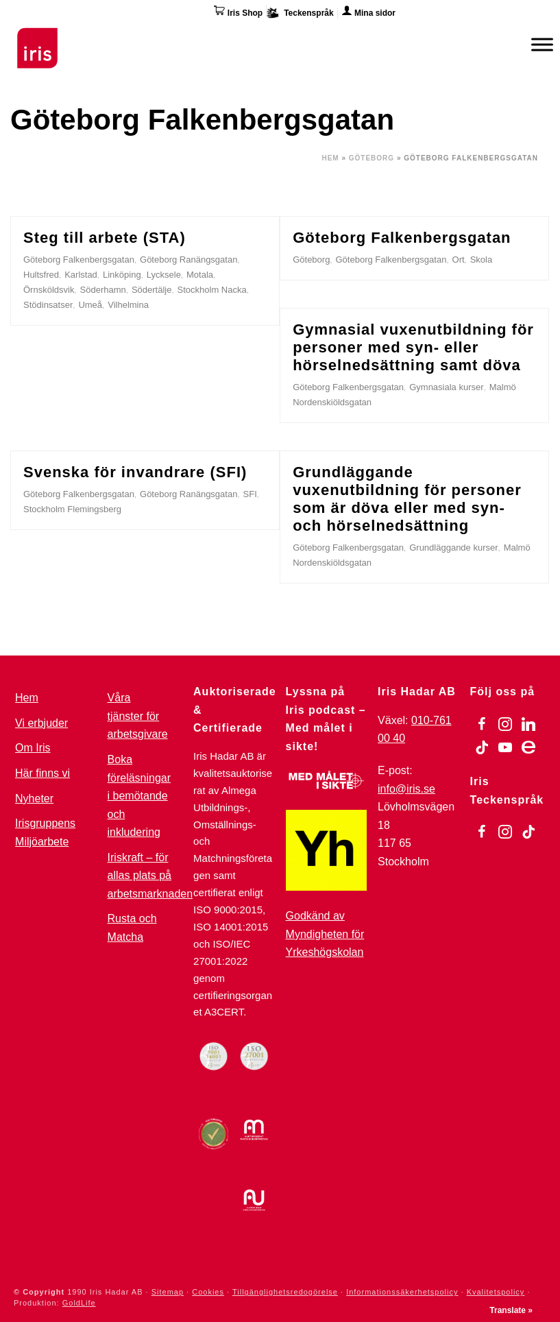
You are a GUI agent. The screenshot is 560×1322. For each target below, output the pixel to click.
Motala (199, 274)
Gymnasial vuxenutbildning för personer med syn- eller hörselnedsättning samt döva (413, 347)
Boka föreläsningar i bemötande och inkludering (139, 796)
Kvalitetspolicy (496, 1292)
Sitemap (167, 1292)
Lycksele (164, 274)
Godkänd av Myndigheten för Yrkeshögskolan (325, 934)
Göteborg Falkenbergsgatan (78, 259)
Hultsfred (41, 274)
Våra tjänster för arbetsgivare (138, 716)
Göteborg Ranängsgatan (188, 259)
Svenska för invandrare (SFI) (135, 472)
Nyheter (34, 798)
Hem (330, 158)
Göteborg (371, 158)
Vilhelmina (128, 305)
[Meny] (542, 44)
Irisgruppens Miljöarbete (45, 832)
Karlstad (80, 274)
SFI (250, 494)
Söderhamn (103, 290)
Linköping (122, 274)
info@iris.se (406, 789)
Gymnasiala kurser (446, 387)
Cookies (208, 1292)
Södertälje (152, 290)
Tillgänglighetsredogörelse (285, 1292)
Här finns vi (42, 773)
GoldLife (79, 1303)
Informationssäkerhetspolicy (402, 1292)
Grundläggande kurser (453, 547)
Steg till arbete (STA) (104, 237)
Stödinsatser (48, 305)
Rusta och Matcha (132, 928)
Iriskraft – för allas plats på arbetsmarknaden (150, 876)
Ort (458, 259)
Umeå (90, 305)
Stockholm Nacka (212, 290)
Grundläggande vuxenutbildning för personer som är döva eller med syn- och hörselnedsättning (407, 499)
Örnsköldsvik (48, 290)
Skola (481, 259)
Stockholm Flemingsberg (72, 509)
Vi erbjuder (41, 723)
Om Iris (33, 748)
